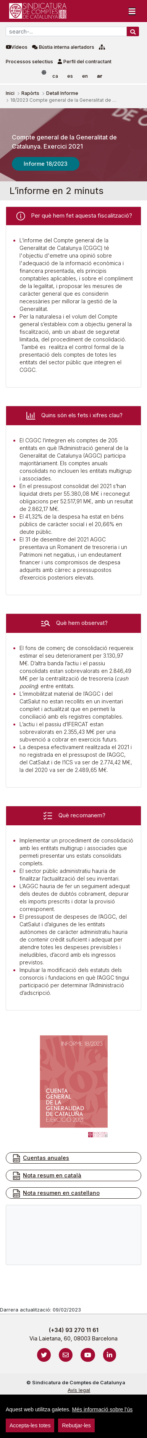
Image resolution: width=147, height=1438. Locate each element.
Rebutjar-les (76, 1425)
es (70, 76)
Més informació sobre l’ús (102, 1409)
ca (55, 76)
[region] (73, 1416)
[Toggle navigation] (132, 11)
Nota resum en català (46, 1175)
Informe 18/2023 (46, 163)
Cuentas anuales (40, 1158)
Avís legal (79, 1390)
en (85, 76)
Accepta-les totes (30, 1425)
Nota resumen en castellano (56, 1193)
